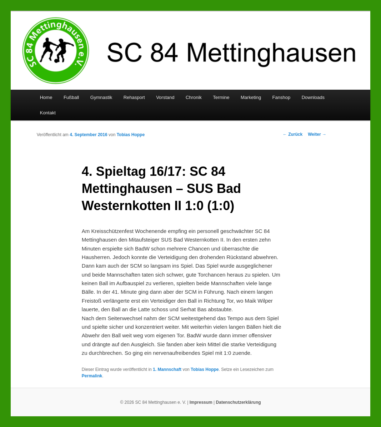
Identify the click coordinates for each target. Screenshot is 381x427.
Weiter (317, 134)
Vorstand (165, 97)
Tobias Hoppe (131, 134)
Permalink (92, 375)
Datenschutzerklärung (238, 402)
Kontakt (48, 112)
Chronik (194, 97)
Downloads (313, 97)
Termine (221, 97)
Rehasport (134, 97)
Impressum (201, 402)
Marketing (251, 97)
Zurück (292, 134)
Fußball (71, 97)
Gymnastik (101, 97)
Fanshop (281, 97)
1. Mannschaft (167, 369)
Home (46, 97)
